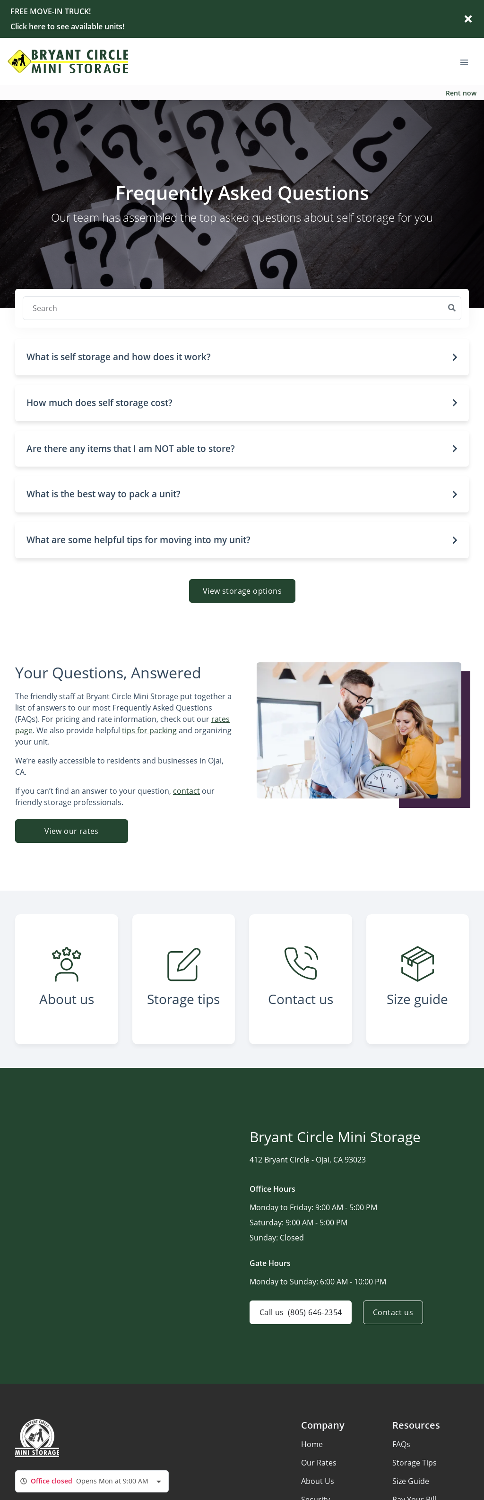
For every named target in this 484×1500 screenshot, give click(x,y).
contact (186, 791)
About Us (317, 1481)
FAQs (401, 1444)
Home (312, 1444)
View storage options (242, 591)
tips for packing (149, 730)
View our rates (71, 831)
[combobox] (92, 1481)
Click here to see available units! (67, 26)
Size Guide (410, 1481)
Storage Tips (414, 1462)
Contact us (393, 1312)
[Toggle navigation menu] (467, 61)
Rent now (461, 92)
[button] (242, 357)
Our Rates (319, 1462)
